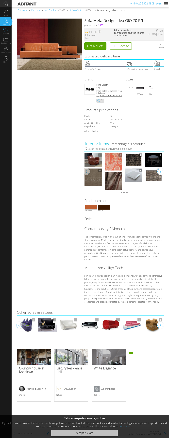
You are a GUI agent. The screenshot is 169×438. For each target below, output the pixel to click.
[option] (93, 169)
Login (159, 3)
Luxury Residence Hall (71, 375)
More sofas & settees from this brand (109, 92)
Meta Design (102, 85)
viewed (161, 47)
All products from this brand (109, 95)
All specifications (92, 130)
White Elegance (109, 375)
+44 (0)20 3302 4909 (142, 3)
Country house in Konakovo (34, 375)
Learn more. (126, 426)
